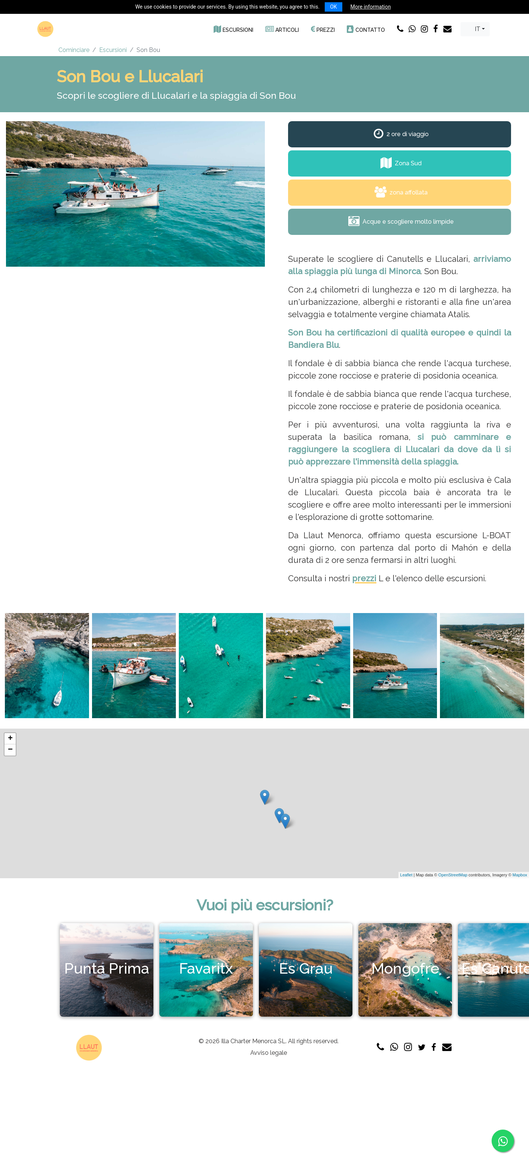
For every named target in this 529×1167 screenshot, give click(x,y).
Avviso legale (268, 1052)
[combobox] (475, 29)
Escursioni (113, 49)
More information (371, 7)
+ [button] (10, 738)
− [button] (10, 750)
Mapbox (520, 875)
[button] (233, 29)
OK (333, 7)
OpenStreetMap (453, 875)
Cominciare (73, 49)
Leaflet (406, 875)
